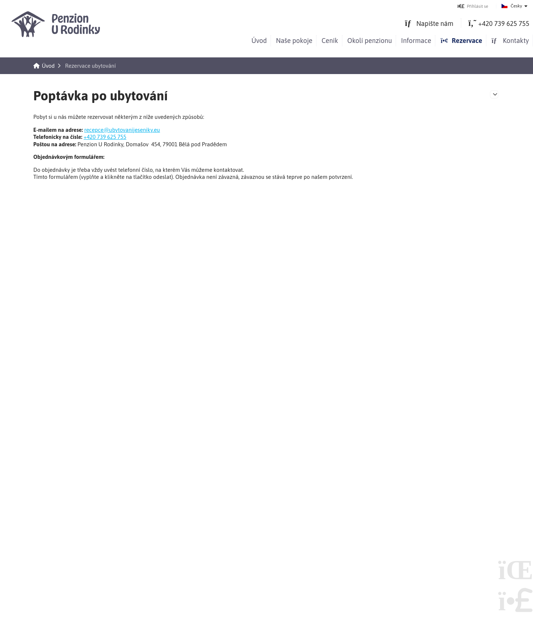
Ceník (330, 40)
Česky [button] (516, 6)
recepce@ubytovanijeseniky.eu (122, 130)
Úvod (57, 24)
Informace (416, 40)
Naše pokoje (294, 40)
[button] (472, 6)
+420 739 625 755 (105, 137)
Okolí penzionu (369, 40)
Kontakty (510, 40)
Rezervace (461, 40)
